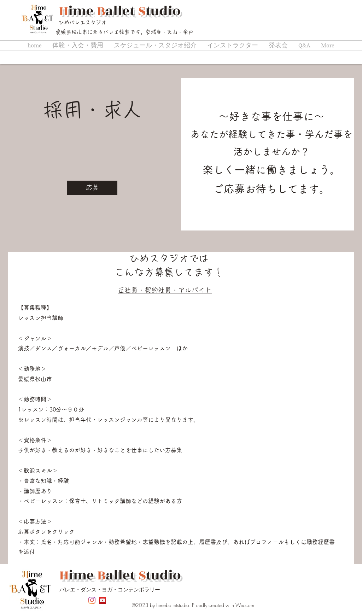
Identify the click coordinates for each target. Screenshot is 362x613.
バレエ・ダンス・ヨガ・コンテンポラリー (109, 589)
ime (82, 11)
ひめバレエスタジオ (82, 22)
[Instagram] (91, 600)
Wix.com (244, 605)
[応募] (92, 188)
